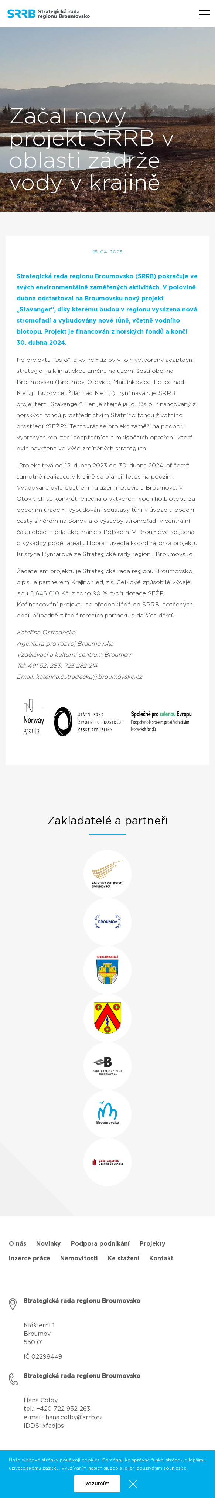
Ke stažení (123, 1259)
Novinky (48, 1244)
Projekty (152, 1244)
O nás (17, 1244)
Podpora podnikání (100, 1244)
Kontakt (161, 1259)
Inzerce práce (29, 1259)
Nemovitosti (79, 1259)
